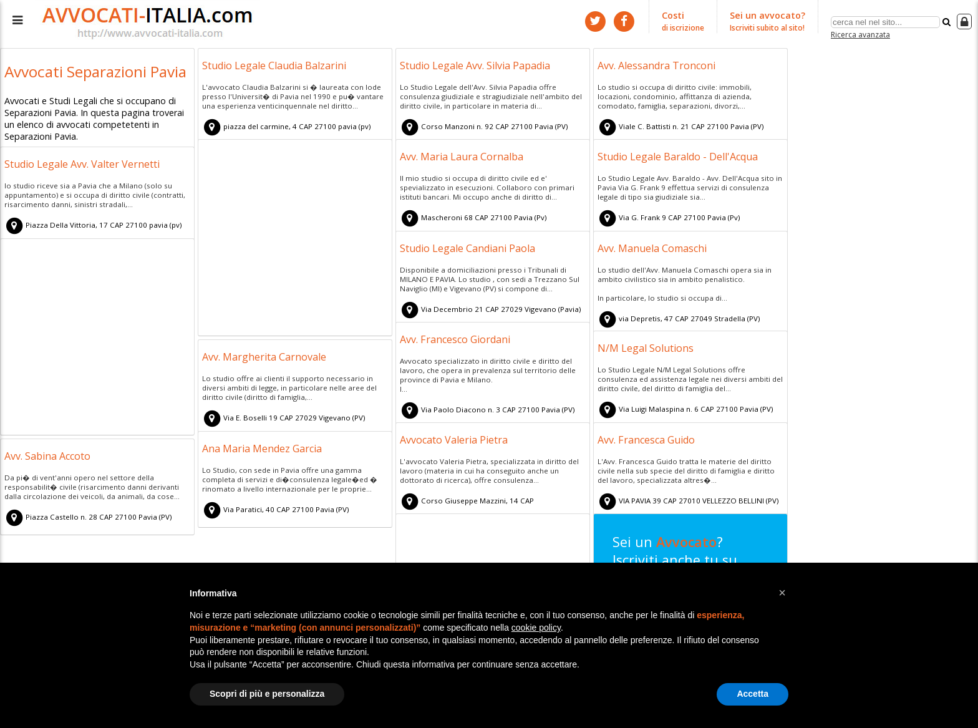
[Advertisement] (295, 239)
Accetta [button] (752, 694)
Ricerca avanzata (860, 33)
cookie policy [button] (536, 628)
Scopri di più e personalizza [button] (267, 694)
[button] (782, 593)
